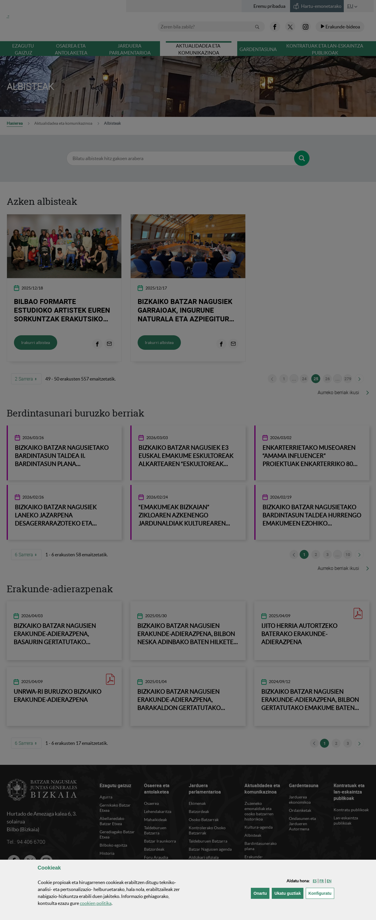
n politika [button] (95, 903)
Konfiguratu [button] (321, 893)
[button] (314, 881)
